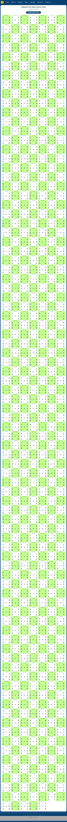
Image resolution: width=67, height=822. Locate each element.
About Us (13, 2)
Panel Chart (31, 9)
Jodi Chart (36, 9)
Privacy (35, 817)
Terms (31, 817)
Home (7, 2)
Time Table (32, 2)
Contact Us (48, 2)
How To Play (40, 2)
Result (26, 2)
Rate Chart (20, 2)
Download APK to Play (33, 12)
